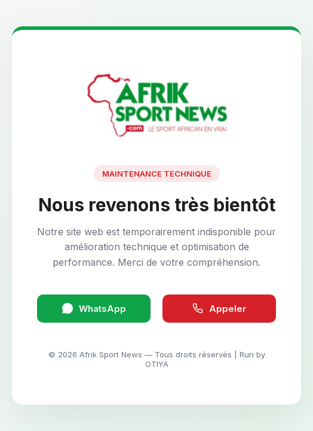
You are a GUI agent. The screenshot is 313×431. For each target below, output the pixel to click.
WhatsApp (94, 308)
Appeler (219, 308)
